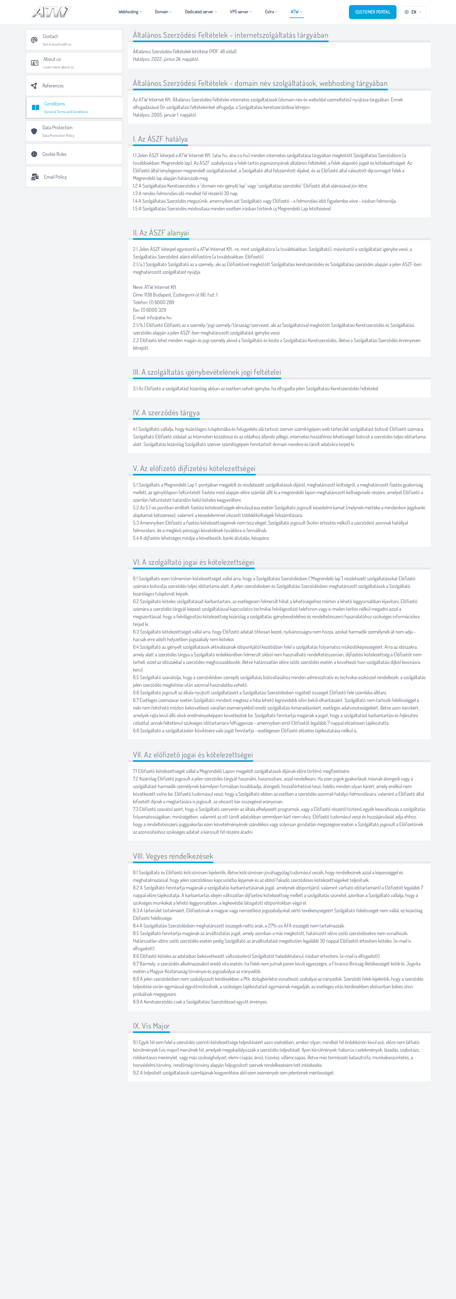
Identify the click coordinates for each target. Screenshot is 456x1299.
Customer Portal (372, 12)
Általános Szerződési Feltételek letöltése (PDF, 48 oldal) (185, 51)
